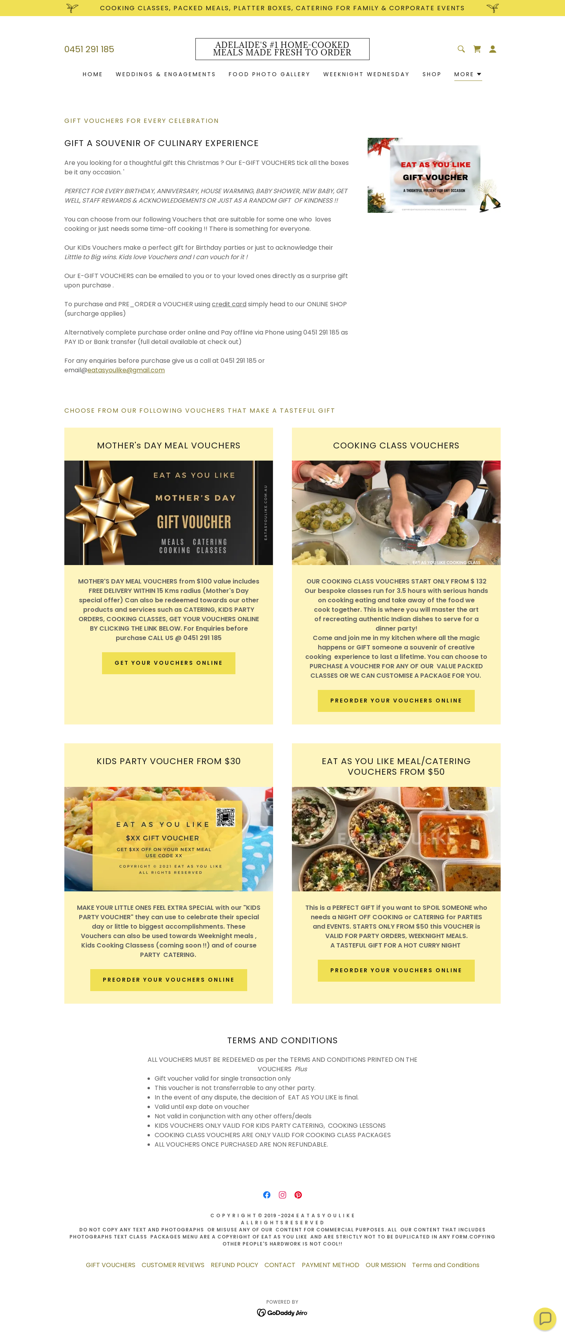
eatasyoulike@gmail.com (126, 370)
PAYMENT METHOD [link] (330, 1264)
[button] (493, 49)
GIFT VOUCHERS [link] (110, 1264)
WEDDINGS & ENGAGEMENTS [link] (166, 74)
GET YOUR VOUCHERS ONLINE (169, 663)
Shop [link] (432, 74)
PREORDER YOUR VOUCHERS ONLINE (396, 700)
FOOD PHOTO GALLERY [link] (270, 74)
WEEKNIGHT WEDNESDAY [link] (366, 74)
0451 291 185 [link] (89, 49)
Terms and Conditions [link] (445, 1264)
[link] (282, 53)
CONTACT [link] (279, 1264)
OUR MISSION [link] (386, 1264)
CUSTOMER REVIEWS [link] (173, 1264)
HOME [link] (93, 74)
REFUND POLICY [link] (234, 1264)
